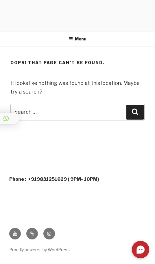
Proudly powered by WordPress (39, 249)
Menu (77, 38)
